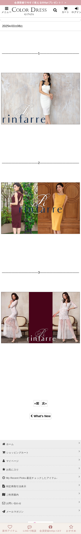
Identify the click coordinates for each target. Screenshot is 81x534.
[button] (6, 10)
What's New (40, 416)
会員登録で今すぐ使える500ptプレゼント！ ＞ (40, 2)
